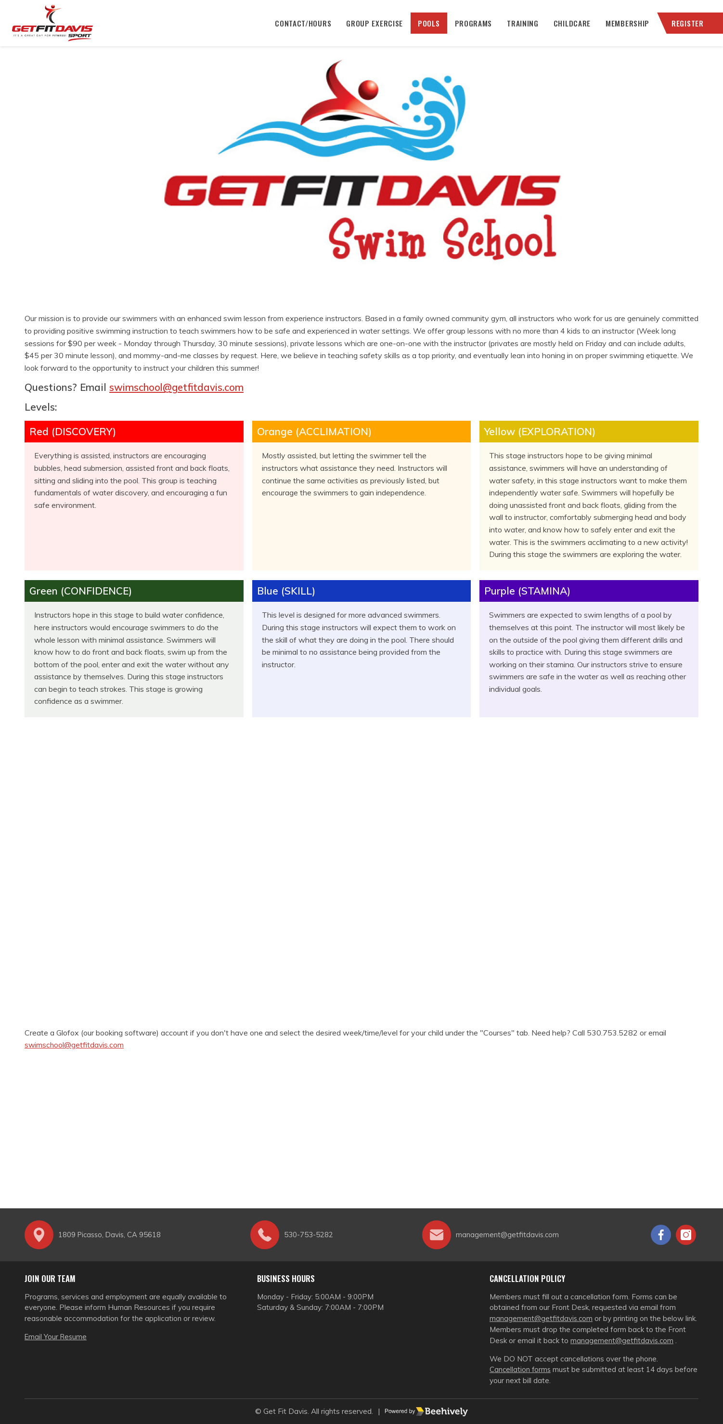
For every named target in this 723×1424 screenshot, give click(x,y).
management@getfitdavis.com (542, 1318)
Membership (624, 29)
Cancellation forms (521, 1369)
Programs (470, 29)
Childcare (568, 29)
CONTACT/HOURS (298, 29)
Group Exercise (370, 29)
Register (685, 29)
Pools (424, 29)
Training (519, 29)
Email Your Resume (57, 1336)
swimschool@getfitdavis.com (178, 398)
